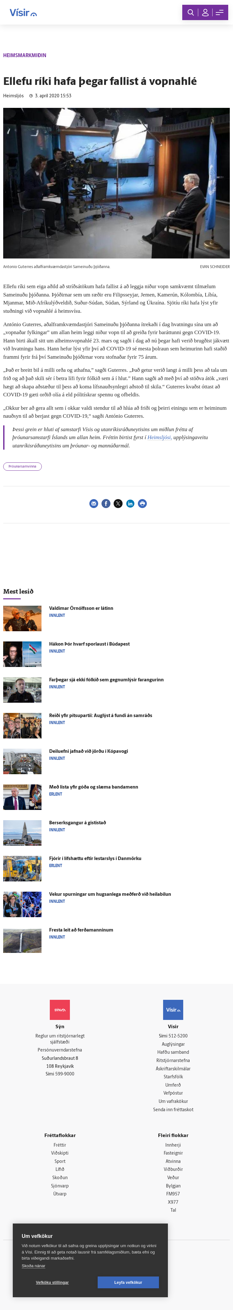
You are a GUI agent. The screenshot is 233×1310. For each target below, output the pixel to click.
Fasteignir (173, 1153)
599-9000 (64, 1074)
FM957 (173, 1194)
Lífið (60, 1169)
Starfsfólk (173, 1077)
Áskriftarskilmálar (173, 1069)
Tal (173, 1210)
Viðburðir (173, 1169)
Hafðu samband (173, 1052)
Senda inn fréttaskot (173, 1110)
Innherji (173, 1145)
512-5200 (178, 1036)
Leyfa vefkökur (128, 1282)
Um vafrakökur (173, 1101)
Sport (60, 1161)
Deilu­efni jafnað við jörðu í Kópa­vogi (88, 751)
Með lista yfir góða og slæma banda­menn (93, 787)
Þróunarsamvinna (22, 466)
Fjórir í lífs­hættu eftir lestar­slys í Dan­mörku (95, 859)
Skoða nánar (33, 1265)
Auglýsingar (173, 1044)
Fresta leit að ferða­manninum (81, 930)
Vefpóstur (173, 1093)
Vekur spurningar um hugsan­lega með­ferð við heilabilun (110, 894)
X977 (173, 1202)
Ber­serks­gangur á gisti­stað (77, 823)
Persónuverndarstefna (60, 1050)
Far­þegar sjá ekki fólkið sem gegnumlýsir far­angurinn (106, 680)
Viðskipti (60, 1153)
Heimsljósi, (159, 437)
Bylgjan (173, 1186)
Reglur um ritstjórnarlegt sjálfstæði (60, 1039)
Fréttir (60, 1145)
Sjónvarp (60, 1186)
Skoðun (60, 1178)
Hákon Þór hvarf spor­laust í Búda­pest (89, 644)
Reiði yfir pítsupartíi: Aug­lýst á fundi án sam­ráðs (100, 716)
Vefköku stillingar (52, 1282)
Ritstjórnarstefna (173, 1061)
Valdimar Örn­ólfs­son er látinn (81, 608)
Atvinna (173, 1161)
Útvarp (59, 1194)
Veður (173, 1178)
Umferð (173, 1085)
